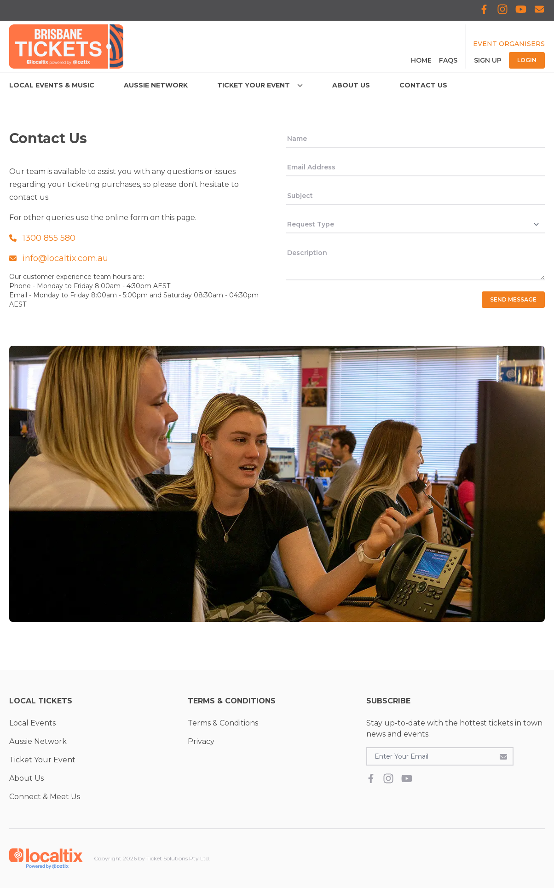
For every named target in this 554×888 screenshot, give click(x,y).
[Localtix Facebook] (484, 10)
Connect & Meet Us (44, 796)
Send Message (513, 299)
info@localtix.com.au (58, 258)
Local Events (32, 723)
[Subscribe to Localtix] (539, 10)
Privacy (201, 741)
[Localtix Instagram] (502, 10)
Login (527, 60)
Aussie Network (38, 741)
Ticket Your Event (42, 759)
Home (421, 60)
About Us (26, 778)
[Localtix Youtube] (520, 10)
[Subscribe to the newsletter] (503, 756)
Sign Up (488, 60)
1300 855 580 (42, 238)
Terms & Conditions (223, 723)
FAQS (448, 60)
